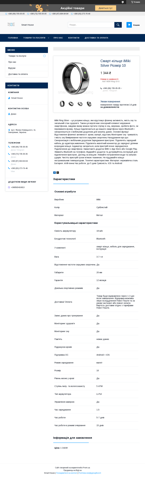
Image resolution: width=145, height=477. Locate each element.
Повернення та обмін (20, 45)
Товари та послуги (34, 38)
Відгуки (11, 68)
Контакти (73, 38)
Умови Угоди (72, 45)
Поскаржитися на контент (66, 473)
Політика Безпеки (48, 45)
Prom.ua (86, 468)
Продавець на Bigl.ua (72, 470)
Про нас (58, 38)
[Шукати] (118, 25)
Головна (13, 38)
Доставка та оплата (96, 38)
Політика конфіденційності (90, 473)
